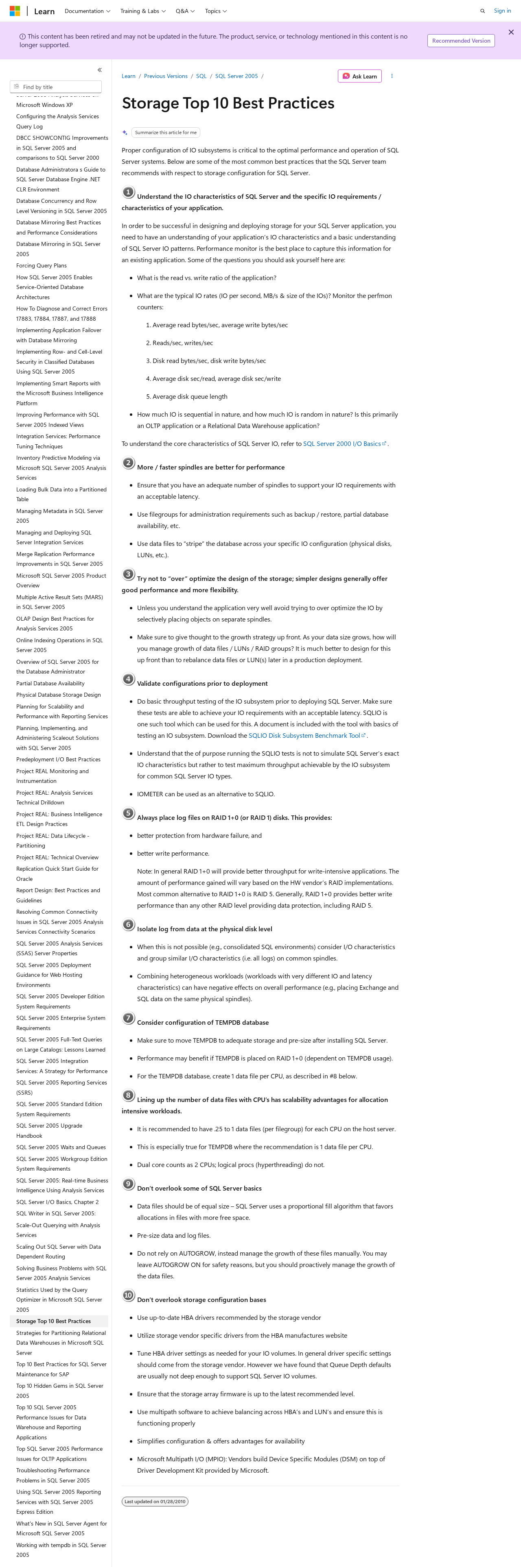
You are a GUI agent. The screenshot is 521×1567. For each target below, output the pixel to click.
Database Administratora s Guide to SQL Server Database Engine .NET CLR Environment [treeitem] (60, 157)
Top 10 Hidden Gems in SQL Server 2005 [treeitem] (59, 1368)
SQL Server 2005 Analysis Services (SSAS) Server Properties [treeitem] (59, 926)
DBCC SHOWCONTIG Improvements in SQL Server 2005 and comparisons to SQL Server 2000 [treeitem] (62, 125)
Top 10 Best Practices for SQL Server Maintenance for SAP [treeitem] (61, 1347)
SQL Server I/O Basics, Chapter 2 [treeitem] (57, 1179)
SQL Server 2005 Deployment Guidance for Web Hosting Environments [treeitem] (53, 952)
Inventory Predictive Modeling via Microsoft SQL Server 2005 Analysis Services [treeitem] (61, 445)
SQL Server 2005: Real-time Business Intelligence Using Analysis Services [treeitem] (62, 1163)
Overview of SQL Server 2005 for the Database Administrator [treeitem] (57, 644)
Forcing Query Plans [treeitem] (41, 243)
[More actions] (392, 76)
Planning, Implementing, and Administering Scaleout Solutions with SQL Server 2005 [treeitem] (57, 715)
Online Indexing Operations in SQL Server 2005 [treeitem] (59, 623)
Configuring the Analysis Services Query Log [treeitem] (57, 99)
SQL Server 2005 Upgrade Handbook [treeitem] (49, 1108)
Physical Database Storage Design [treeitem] (58, 672)
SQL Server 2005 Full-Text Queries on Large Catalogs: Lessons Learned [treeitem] (60, 1022)
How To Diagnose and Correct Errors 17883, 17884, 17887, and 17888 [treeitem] (61, 291)
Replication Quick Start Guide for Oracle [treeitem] (57, 851)
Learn (129, 76)
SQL (201, 76)
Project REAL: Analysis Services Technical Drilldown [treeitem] (54, 775)
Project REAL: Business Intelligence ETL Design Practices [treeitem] (59, 797)
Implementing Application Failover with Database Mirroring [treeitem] (58, 313)
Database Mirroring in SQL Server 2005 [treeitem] (58, 226)
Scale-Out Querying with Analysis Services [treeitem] (58, 1208)
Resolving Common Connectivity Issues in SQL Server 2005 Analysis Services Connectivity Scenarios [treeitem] (59, 899)
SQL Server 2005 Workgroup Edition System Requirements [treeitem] (61, 1141)
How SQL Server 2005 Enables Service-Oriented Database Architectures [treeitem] (54, 264)
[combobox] (56, 86)
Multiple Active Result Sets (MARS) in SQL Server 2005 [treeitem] (59, 580)
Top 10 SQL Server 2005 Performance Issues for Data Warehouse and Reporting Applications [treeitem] (51, 1400)
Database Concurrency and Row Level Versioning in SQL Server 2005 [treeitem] (61, 183)
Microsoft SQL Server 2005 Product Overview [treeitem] (61, 558)
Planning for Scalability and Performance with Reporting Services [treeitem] (62, 689)
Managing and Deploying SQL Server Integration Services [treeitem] (54, 515)
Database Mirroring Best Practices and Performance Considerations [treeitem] (58, 205)
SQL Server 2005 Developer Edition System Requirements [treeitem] (60, 979)
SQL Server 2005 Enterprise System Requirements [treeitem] (60, 1000)
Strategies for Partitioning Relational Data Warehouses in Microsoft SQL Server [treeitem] (61, 1320)
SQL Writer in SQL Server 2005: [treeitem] (56, 1191)
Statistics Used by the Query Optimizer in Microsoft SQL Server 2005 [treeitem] (59, 1277)
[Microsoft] (15, 11)
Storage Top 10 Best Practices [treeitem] (53, 1298)
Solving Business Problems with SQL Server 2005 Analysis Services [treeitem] (61, 1251)
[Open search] (483, 11)
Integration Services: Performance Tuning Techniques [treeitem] (58, 419)
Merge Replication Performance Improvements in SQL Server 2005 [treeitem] (59, 537)
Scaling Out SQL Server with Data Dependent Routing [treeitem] (58, 1229)
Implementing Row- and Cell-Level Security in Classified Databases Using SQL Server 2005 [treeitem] (59, 339)
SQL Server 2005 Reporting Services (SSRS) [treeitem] (61, 1065)
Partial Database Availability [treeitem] (50, 661)
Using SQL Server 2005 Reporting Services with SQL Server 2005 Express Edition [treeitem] (58, 1479)
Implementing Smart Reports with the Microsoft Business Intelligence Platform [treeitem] (59, 371)
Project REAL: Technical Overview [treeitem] (57, 835)
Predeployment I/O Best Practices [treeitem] (58, 737)
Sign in (502, 10)
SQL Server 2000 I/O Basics (342, 443)
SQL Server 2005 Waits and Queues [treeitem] (61, 1124)
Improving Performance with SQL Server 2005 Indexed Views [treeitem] (57, 397)
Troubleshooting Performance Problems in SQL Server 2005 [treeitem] (53, 1453)
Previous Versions (166, 76)
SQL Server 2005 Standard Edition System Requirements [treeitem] (59, 1086)
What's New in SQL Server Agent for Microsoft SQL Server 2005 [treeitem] (61, 1506)
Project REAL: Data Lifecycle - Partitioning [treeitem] (53, 818)
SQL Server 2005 (236, 76)
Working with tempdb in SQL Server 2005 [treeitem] (61, 1528)
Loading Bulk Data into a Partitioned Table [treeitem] (61, 472)
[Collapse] (99, 70)
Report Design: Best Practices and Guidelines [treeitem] (58, 873)
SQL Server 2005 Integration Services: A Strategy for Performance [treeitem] (61, 1043)
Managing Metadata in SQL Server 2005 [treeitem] (59, 493)
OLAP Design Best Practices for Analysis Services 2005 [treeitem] (55, 601)
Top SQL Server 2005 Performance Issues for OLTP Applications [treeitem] (59, 1431)
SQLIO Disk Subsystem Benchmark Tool (304, 735)
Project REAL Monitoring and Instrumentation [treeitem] (52, 754)
